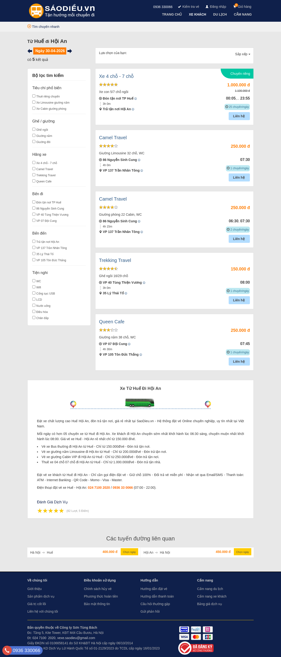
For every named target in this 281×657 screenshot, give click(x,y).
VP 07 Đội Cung (46, 221)
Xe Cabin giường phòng (51, 108)
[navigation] (172, 14)
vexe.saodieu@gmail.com (76, 638)
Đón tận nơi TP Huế (48, 202)
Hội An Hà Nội (157, 552)
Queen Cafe (44, 181)
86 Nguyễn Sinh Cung (50, 208)
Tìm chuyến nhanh (43, 27)
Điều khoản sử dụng (100, 580)
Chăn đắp (42, 318)
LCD (39, 299)
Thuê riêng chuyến (48, 96)
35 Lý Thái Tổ (45, 254)
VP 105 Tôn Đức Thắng (51, 260)
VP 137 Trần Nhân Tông (51, 248)
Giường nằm (44, 136)
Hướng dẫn (149, 580)
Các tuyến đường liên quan (140, 538)
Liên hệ (239, 116)
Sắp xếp (243, 54)
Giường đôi (43, 142)
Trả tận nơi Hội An (47, 242)
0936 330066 (163, 7)
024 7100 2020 (99, 487)
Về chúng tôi (37, 580)
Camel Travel (44, 169)
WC (38, 281)
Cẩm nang (205, 580)
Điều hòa (42, 312)
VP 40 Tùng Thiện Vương (52, 214)
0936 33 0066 (123, 487)
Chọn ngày (129, 552)
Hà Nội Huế (41, 552)
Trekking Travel (46, 175)
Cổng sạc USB (45, 293)
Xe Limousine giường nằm (53, 102)
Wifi (38, 287)
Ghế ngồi (42, 129)
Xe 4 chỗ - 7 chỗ (46, 163)
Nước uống (43, 305)
